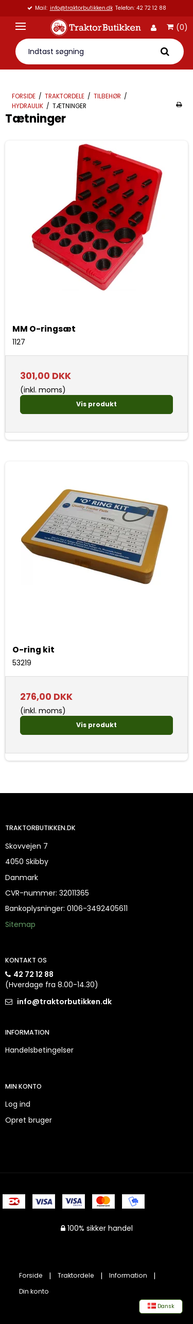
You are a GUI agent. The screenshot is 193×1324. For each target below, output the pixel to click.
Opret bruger (28, 1120)
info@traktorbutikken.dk (81, 8)
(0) (177, 27)
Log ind (17, 1104)
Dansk (161, 1306)
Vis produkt (96, 404)
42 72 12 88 (33, 974)
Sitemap (20, 924)
